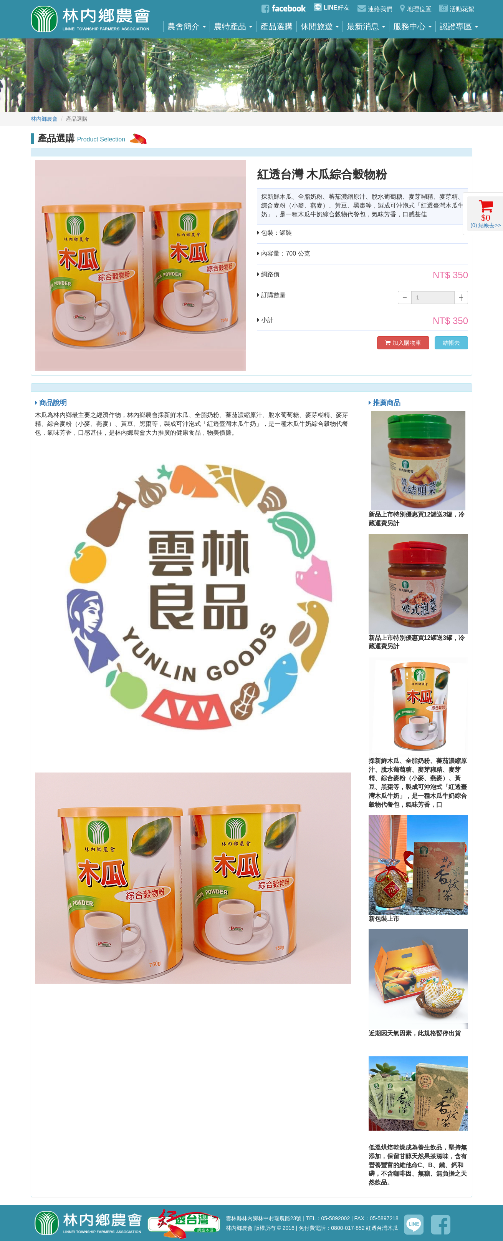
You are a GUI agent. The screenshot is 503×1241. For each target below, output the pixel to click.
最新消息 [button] (366, 26)
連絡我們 (374, 8)
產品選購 (276, 26)
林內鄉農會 (44, 119)
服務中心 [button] (412, 26)
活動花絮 (456, 8)
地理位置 (416, 8)
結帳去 (451, 342)
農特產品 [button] (233, 26)
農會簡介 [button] (186, 26)
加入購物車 (403, 342)
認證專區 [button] (459, 26)
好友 (332, 7)
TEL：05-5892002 (328, 1218)
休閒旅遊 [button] (320, 26)
